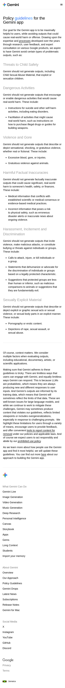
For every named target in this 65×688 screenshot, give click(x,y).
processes (25, 40)
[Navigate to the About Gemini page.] (11, 5)
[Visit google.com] (32, 660)
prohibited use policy (29, 441)
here (43, 454)
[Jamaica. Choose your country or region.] (32, 681)
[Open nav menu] (61, 4)
